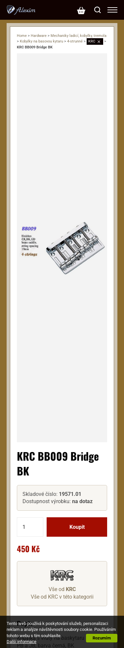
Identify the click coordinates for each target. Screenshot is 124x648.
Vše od (62, 589)
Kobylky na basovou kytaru (41, 41)
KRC (91, 41)
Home (22, 36)
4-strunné (75, 41)
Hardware (39, 36)
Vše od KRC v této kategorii (62, 597)
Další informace (21, 641)
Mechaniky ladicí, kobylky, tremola (78, 36)
